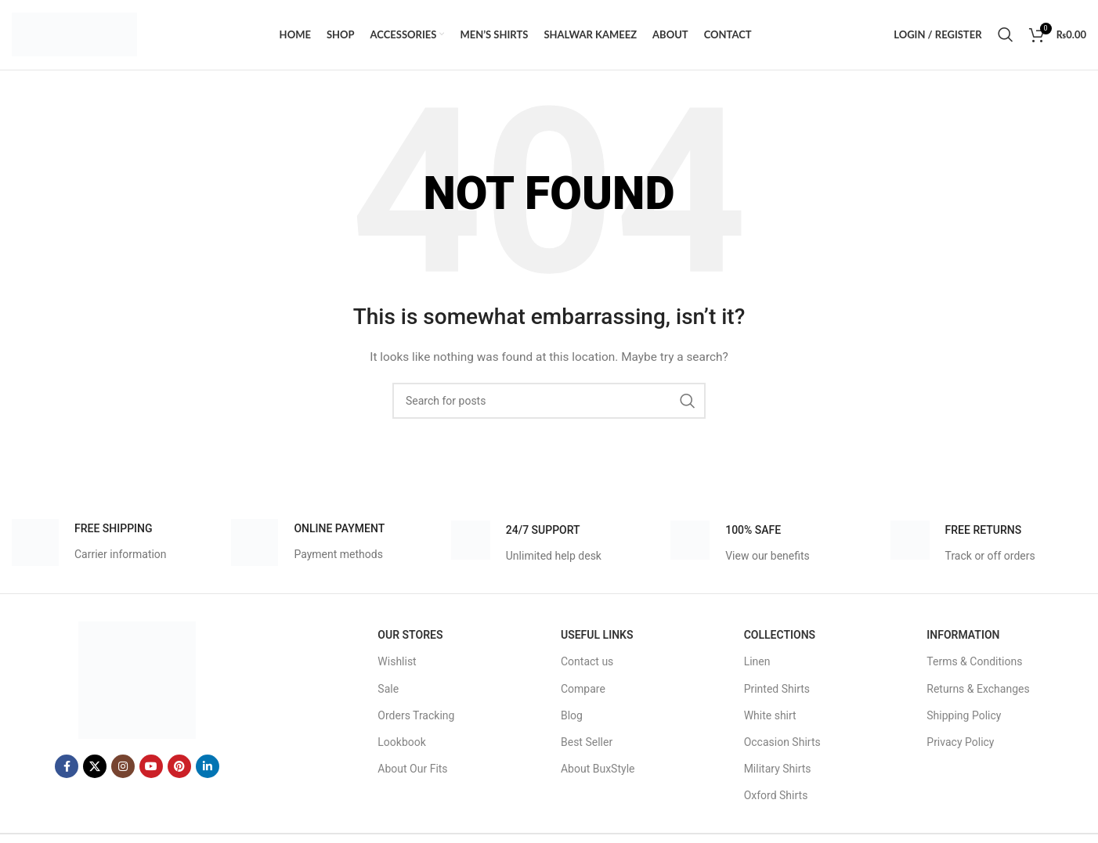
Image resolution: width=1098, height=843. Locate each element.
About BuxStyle (597, 769)
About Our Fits (412, 769)
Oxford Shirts (776, 797)
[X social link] (95, 768)
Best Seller (586, 743)
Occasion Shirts (782, 743)
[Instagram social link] (123, 768)
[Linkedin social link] (207, 768)
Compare (583, 689)
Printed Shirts (777, 689)
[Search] (1005, 35)
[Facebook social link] (66, 768)
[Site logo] (74, 34)
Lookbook (401, 743)
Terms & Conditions (974, 663)
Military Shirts (777, 769)
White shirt (770, 716)
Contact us (587, 663)
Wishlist (396, 663)
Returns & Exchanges (977, 689)
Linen (757, 663)
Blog (572, 716)
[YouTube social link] (151, 768)
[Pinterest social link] (179, 768)
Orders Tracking (415, 716)
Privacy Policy (960, 743)
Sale (388, 689)
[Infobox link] (89, 544)
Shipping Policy (963, 716)
